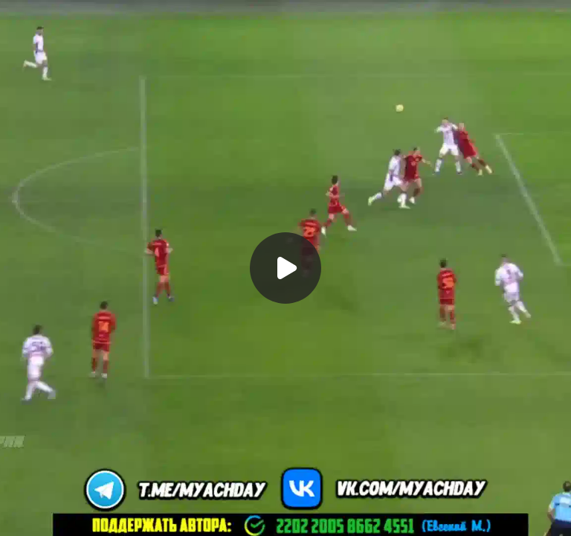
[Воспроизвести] (285, 268)
